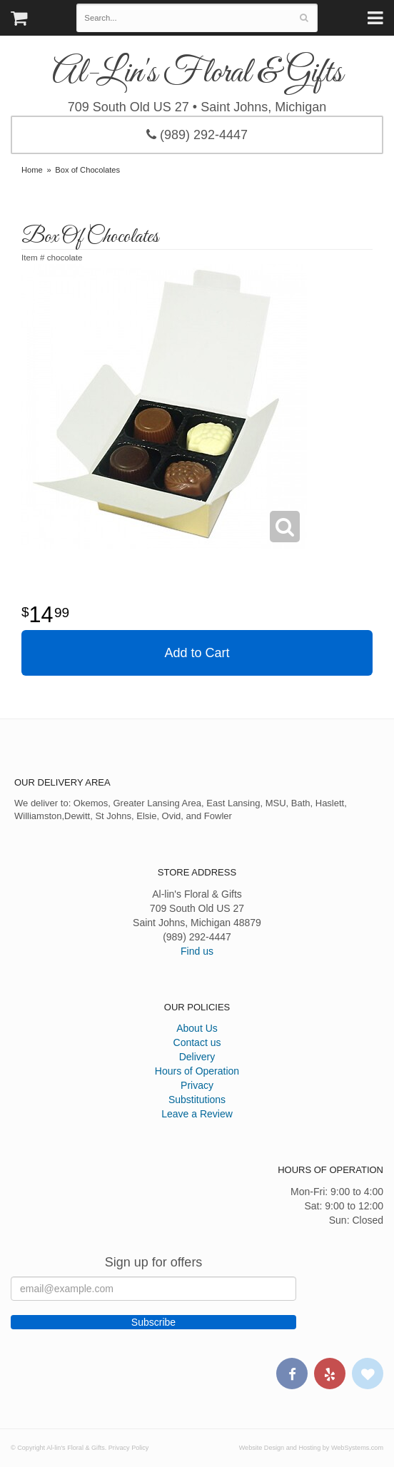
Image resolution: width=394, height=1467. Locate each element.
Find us (197, 951)
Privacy (197, 1085)
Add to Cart (196, 653)
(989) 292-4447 (197, 135)
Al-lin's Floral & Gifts (197, 73)
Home (32, 170)
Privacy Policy (128, 1447)
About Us (197, 1028)
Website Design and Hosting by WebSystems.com (311, 1447)
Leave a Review (197, 1114)
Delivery (197, 1056)
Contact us (197, 1042)
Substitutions (197, 1099)
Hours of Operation (197, 1071)
